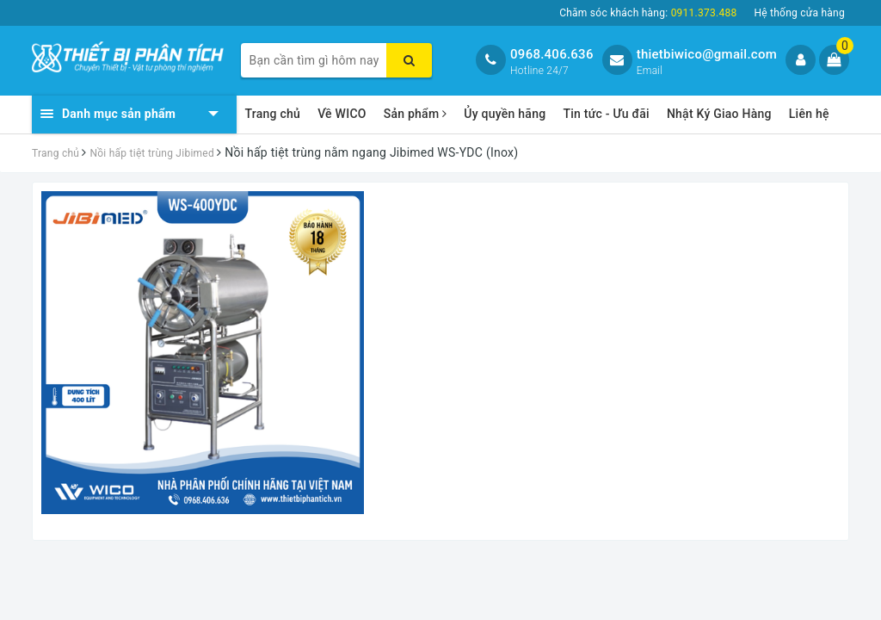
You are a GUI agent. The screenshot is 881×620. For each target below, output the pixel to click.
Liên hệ (809, 114)
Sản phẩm (415, 114)
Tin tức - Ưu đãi (606, 114)
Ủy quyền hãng (504, 114)
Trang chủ (273, 114)
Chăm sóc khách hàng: (647, 13)
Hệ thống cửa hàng (799, 13)
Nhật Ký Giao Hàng (719, 114)
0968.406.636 (552, 54)
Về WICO (342, 114)
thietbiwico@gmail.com (707, 54)
